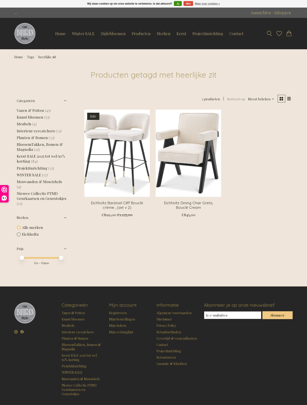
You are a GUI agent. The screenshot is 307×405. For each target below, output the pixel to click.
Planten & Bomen (32, 137)
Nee (188, 3)
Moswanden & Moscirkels (39, 181)
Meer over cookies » (207, 3)
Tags (30, 57)
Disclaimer (164, 319)
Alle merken (32, 227)
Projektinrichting (32, 167)
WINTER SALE (29, 174)
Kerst (181, 33)
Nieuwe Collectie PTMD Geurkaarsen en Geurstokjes (41, 196)
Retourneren (166, 357)
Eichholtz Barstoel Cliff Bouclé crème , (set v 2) (117, 205)
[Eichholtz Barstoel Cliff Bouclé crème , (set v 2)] (117, 153)
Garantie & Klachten (172, 363)
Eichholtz (30, 234)
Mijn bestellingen (122, 319)
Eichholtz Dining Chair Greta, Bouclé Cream (188, 205)
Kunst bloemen (30, 116)
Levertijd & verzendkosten (177, 338)
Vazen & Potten (30, 110)
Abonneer (277, 315)
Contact (236, 33)
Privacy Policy (166, 325)
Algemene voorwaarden (174, 313)
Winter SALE (83, 33)
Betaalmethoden (169, 332)
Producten (141, 33)
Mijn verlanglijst (121, 332)
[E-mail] (232, 315)
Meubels (24, 123)
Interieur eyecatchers (36, 130)
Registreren (118, 313)
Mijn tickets (117, 325)
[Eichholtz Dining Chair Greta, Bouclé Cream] (188, 153)
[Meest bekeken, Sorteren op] (261, 99)
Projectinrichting (207, 33)
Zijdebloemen (113, 33)
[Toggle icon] (269, 33)
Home (60, 33)
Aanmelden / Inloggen (270, 12)
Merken (163, 33)
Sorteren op (236, 99)
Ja (177, 3)
